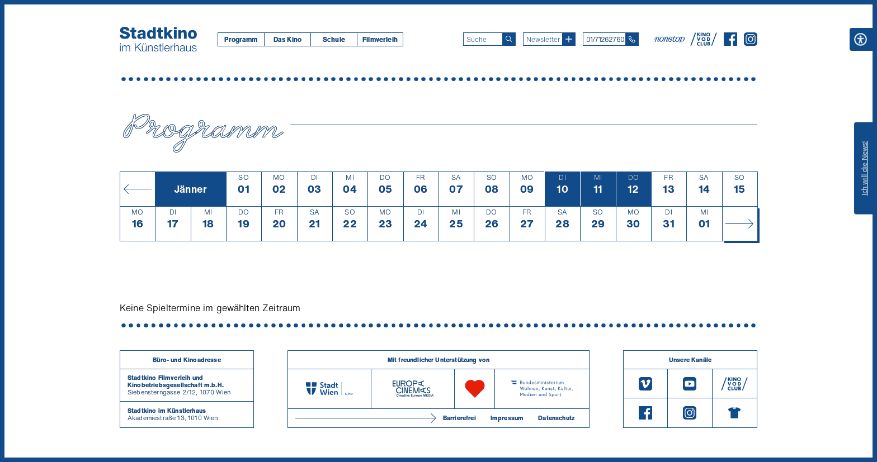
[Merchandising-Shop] (735, 412)
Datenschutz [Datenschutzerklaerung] (556, 417)
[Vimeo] (645, 383)
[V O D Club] (703, 42)
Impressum (507, 417)
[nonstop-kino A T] (670, 39)
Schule (334, 39)
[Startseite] (158, 39)
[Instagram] (750, 42)
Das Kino (287, 39)
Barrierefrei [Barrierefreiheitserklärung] (459, 417)
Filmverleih (380, 39)
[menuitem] (241, 39)
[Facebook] (730, 42)
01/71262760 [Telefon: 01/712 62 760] (605, 39)
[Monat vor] (739, 223)
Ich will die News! (864, 168)
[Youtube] (689, 383)
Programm (240, 39)
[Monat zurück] (137, 189)
